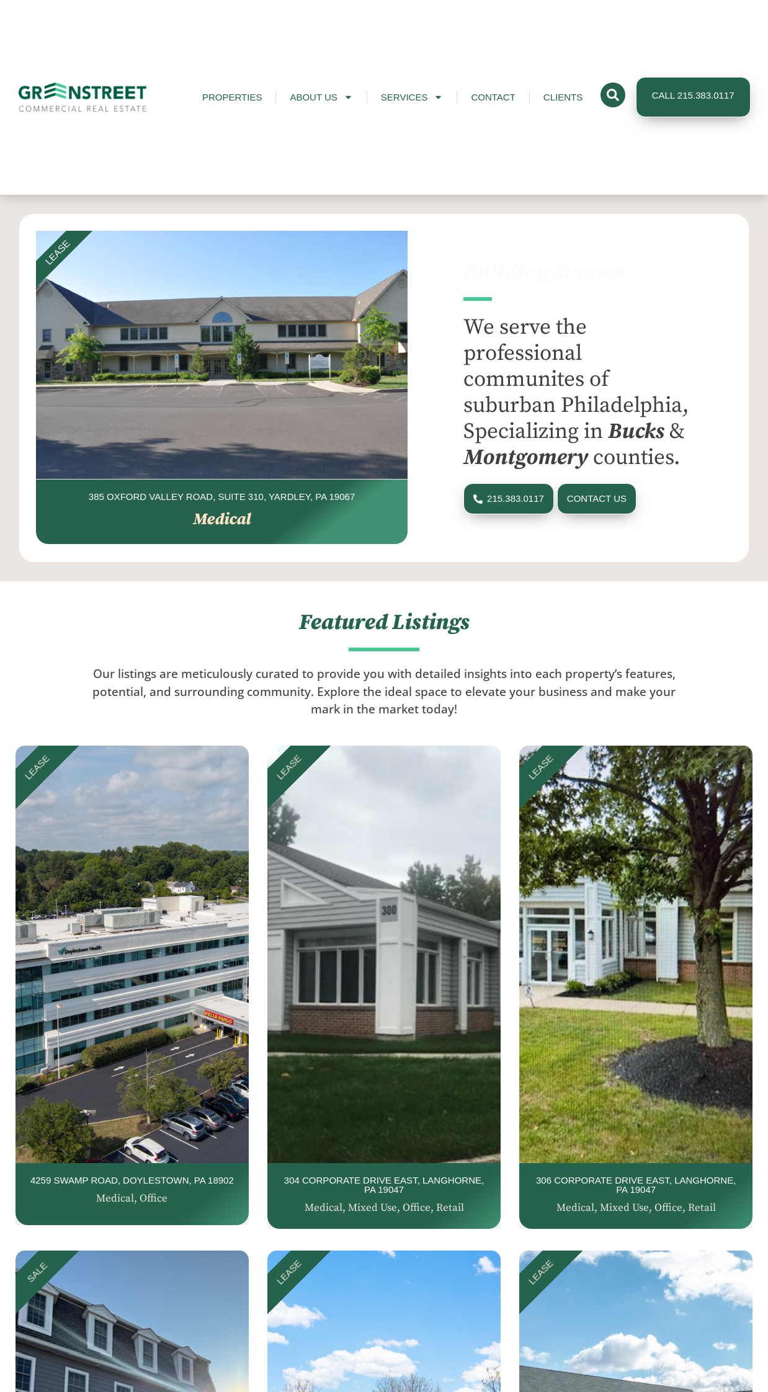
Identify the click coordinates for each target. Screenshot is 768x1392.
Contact (493, 97)
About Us (321, 97)
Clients (563, 97)
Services (412, 97)
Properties (232, 97)
